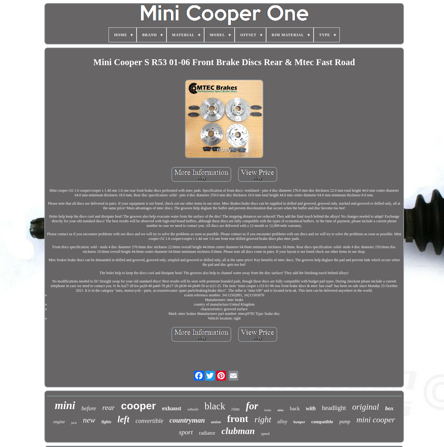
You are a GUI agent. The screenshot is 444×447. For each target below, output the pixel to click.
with (311, 408)
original (365, 406)
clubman (238, 431)
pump (344, 421)
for (252, 405)
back (295, 408)
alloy (282, 421)
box (389, 408)
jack (73, 422)
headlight (334, 407)
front (237, 418)
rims (235, 409)
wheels (192, 409)
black (214, 406)
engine (59, 422)
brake (267, 410)
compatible (322, 421)
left (123, 419)
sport (186, 432)
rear (108, 407)
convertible (149, 420)
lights (106, 422)
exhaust (171, 408)
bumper (299, 422)
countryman (187, 420)
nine (281, 410)
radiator (207, 433)
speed (265, 434)
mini (65, 405)
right (262, 419)
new (89, 420)
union (216, 422)
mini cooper (375, 419)
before (88, 408)
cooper (138, 405)
